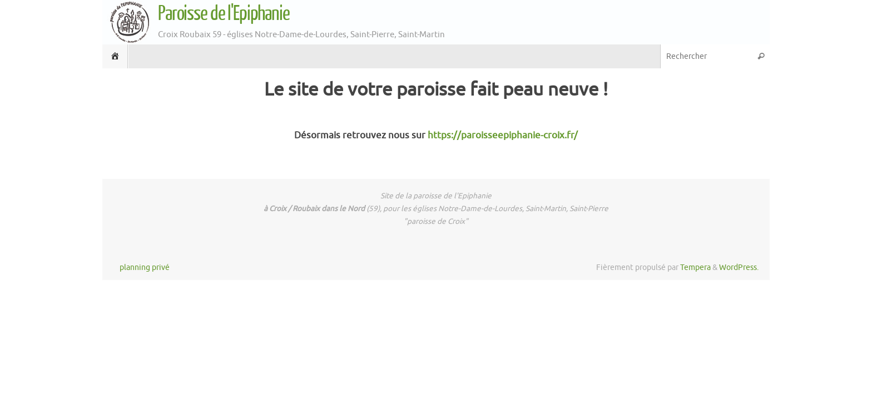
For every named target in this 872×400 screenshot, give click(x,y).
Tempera (695, 267)
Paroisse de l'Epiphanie (224, 14)
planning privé (145, 267)
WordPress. (739, 267)
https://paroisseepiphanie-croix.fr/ (503, 135)
